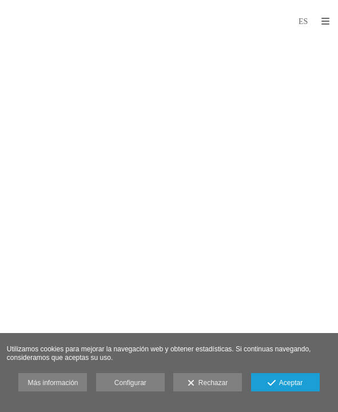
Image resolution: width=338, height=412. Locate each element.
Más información (52, 383)
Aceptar (285, 383)
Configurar (130, 383)
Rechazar (208, 383)
